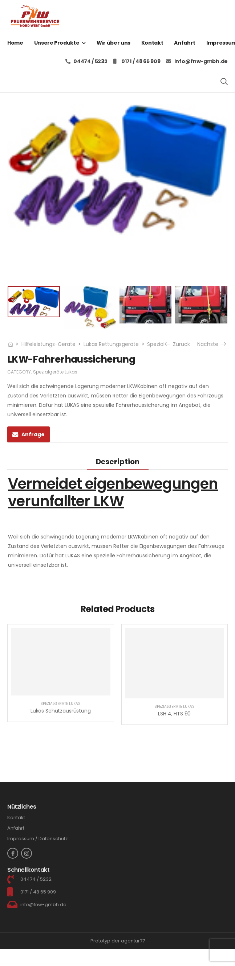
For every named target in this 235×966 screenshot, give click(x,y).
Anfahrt (184, 42)
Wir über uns (113, 42)
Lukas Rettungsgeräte (111, 344)
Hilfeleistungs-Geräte (48, 344)
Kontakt (152, 42)
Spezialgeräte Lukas (55, 372)
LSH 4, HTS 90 (174, 713)
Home (15, 42)
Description (117, 462)
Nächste (211, 344)
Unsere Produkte (57, 42)
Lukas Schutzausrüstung (61, 710)
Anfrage (33, 434)
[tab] (118, 461)
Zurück (178, 344)
